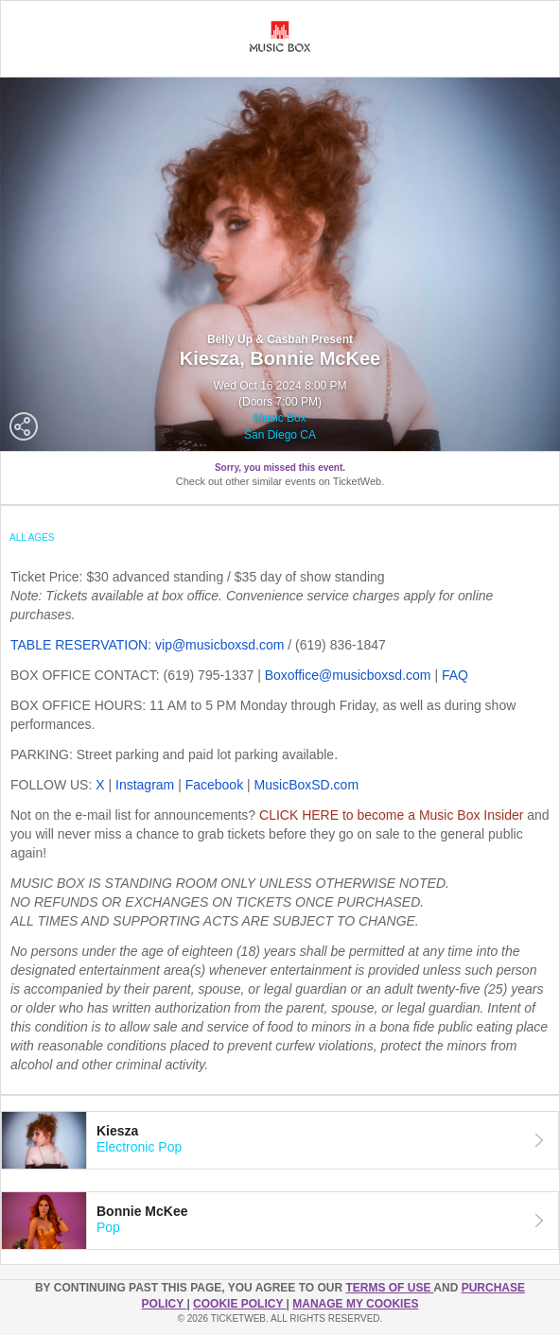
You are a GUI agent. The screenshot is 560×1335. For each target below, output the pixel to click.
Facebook (214, 784)
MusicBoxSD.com (306, 784)
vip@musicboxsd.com (219, 644)
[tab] (280, 1140)
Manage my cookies (355, 1303)
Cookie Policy (239, 1303)
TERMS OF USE (389, 1287)
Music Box (280, 418)
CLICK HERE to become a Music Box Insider (391, 815)
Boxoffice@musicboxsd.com (348, 675)
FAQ (455, 675)
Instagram (144, 784)
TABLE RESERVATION (79, 644)
